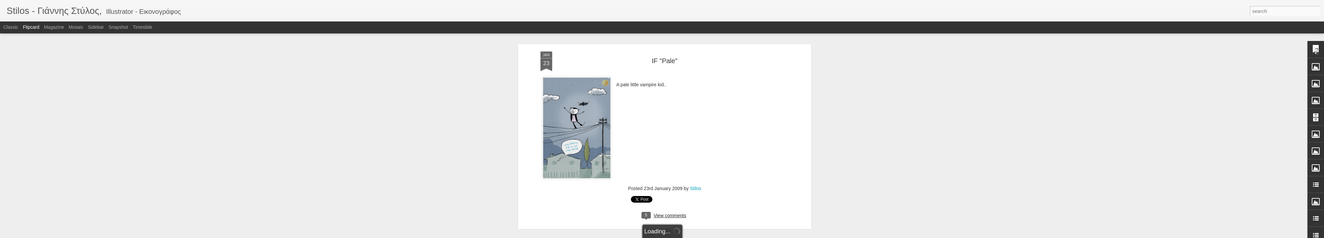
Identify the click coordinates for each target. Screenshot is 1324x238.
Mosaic (76, 27)
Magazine (54, 27)
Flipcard (31, 27)
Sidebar (96, 27)
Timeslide (142, 27)
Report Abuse (702, 234)
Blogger (683, 234)
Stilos (695, 98)
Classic (10, 27)
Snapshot (118, 27)
